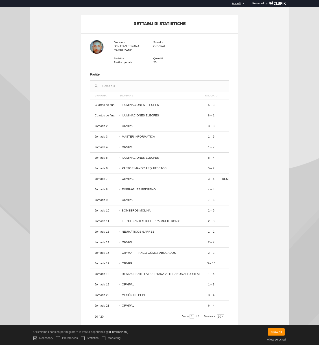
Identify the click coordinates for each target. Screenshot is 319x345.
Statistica (89, 338)
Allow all (276, 332)
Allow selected (276, 339)
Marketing (111, 338)
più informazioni (117, 332)
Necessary (43, 338)
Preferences (67, 338)
